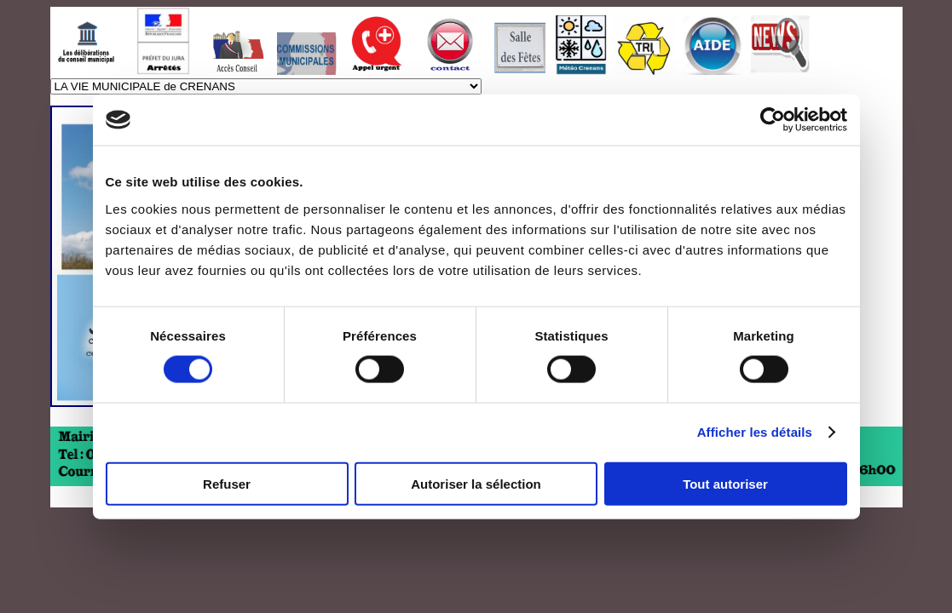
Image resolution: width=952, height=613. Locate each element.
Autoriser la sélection (476, 483)
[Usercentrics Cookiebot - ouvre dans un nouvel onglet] (772, 120)
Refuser (227, 483)
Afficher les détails (754, 432)
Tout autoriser (725, 483)
